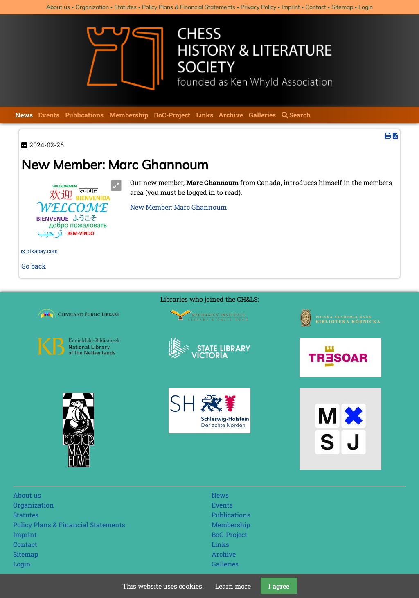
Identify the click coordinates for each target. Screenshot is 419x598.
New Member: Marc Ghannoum (178, 207)
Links (204, 115)
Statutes (125, 7)
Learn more (233, 586)
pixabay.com (42, 251)
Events (48, 115)
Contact (315, 7)
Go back (33, 266)
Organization (92, 7)
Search (300, 115)
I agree (278, 586)
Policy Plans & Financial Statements (188, 7)
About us (58, 7)
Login (365, 7)
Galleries (262, 115)
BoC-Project (172, 115)
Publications (84, 115)
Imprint (291, 7)
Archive (231, 115)
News (24, 115)
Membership (129, 115)
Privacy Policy (258, 7)
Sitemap (342, 7)
